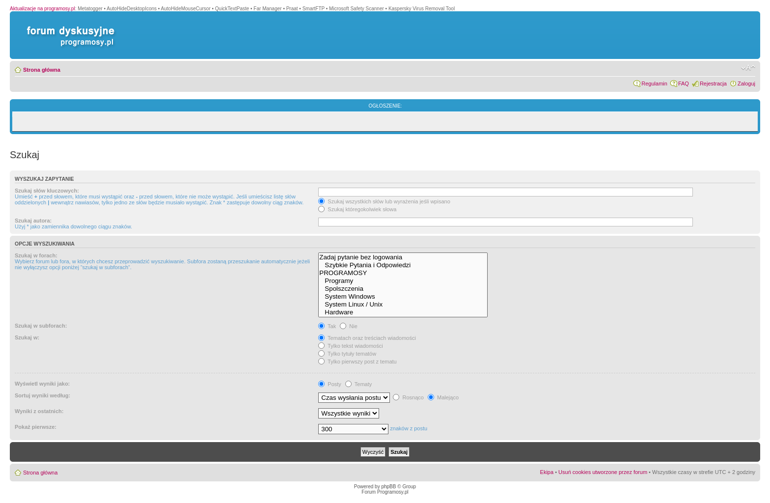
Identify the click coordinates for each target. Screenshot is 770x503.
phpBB (388, 486)
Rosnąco (408, 397)
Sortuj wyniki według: (42, 395)
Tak (327, 326)
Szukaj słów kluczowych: (47, 191)
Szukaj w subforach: (41, 326)
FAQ (683, 83)
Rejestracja (713, 83)
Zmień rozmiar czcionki (748, 67)
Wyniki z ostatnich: (39, 411)
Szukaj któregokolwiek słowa (357, 209)
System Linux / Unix (403, 304)
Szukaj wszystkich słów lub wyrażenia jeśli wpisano (384, 201)
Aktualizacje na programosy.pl (42, 8)
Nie (349, 326)
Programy (403, 281)
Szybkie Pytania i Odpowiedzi (403, 265)
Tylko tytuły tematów (347, 354)
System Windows (403, 297)
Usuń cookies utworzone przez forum (602, 472)
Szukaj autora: (33, 221)
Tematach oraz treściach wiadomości (367, 338)
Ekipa (547, 472)
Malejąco (443, 397)
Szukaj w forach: (36, 255)
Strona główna (41, 70)
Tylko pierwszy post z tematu (357, 361)
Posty (329, 384)
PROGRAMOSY (403, 273)
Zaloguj (746, 83)
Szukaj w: (27, 337)
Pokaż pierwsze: (35, 427)
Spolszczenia (403, 289)
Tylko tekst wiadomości (350, 346)
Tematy (358, 384)
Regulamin (654, 83)
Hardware (403, 312)
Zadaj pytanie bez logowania (403, 257)
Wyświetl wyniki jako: (42, 384)
